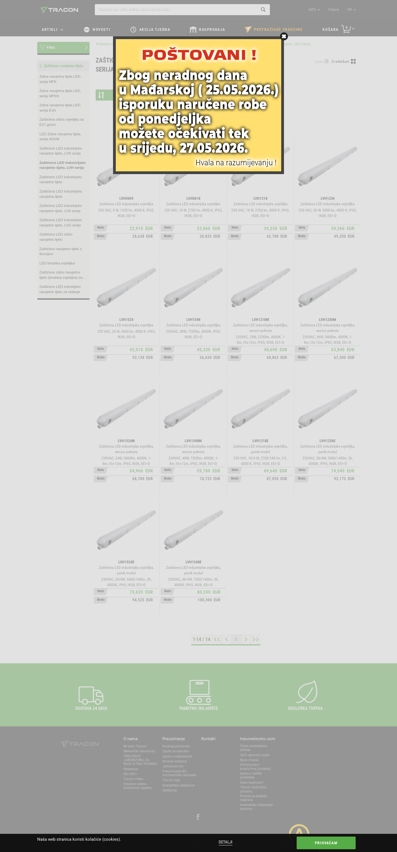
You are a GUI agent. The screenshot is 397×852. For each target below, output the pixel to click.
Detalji (225, 842)
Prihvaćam (326, 843)
